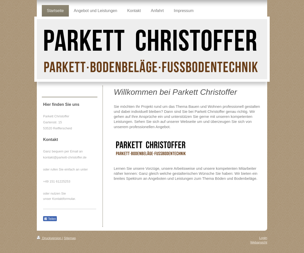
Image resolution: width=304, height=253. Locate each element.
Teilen (50, 219)
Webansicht (258, 242)
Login (263, 238)
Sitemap (70, 238)
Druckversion (49, 238)
